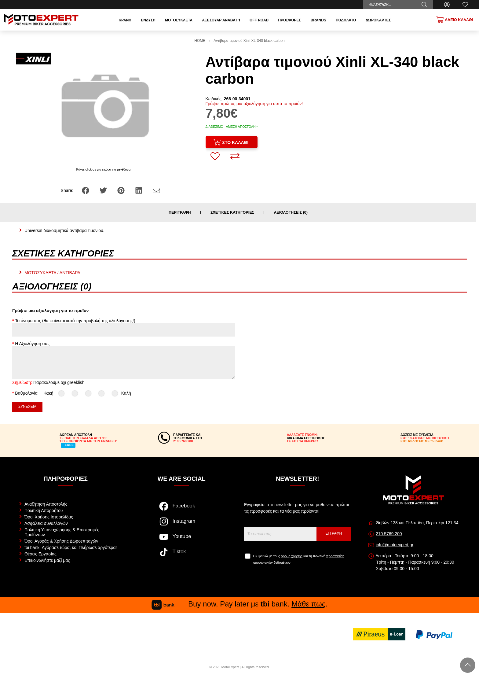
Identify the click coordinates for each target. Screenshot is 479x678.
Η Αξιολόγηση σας (32, 343)
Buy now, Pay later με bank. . (239, 604)
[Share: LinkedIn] (139, 190)
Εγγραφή (333, 533)
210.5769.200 (389, 533)
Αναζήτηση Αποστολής (45, 504)
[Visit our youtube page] (182, 539)
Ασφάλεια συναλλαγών (46, 523)
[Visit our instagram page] (182, 524)
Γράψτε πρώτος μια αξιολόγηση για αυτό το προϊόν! (254, 103)
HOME (199, 41)
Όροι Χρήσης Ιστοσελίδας (48, 516)
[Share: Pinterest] (121, 190)
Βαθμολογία (26, 393)
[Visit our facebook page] (182, 509)
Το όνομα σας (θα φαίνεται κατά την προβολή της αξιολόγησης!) (75, 320)
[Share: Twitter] (104, 190)
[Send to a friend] (156, 190)
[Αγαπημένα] (465, 5)
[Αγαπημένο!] (215, 156)
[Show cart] (454, 20)
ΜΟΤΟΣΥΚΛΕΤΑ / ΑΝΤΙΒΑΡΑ (52, 272)
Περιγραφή (180, 212)
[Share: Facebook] (86, 190)
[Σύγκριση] (235, 156)
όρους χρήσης (291, 556)
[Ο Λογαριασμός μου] (447, 5)
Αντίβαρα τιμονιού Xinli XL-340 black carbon (249, 41)
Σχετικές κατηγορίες (232, 212)
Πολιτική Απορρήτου (43, 510)
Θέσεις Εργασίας (40, 553)
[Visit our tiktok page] (182, 555)
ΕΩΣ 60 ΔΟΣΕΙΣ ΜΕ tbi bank (421, 441)
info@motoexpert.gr (394, 544)
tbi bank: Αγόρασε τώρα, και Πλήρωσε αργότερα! (70, 547)
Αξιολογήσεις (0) (291, 212)
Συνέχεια (27, 406)
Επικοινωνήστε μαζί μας (47, 560)
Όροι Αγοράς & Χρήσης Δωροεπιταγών (61, 541)
